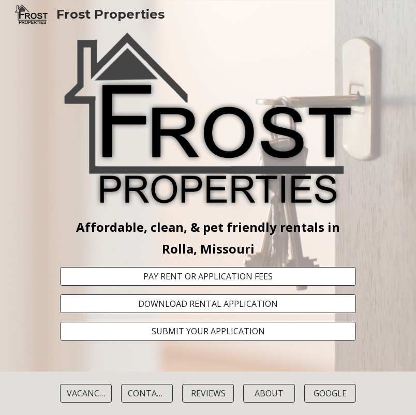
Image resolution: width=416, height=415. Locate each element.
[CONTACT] (147, 393)
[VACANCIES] (86, 393)
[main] (208, 238)
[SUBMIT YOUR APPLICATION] (208, 331)
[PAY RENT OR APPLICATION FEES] (208, 276)
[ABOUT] (269, 393)
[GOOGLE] (330, 393)
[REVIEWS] (208, 393)
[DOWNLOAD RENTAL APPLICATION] (208, 304)
